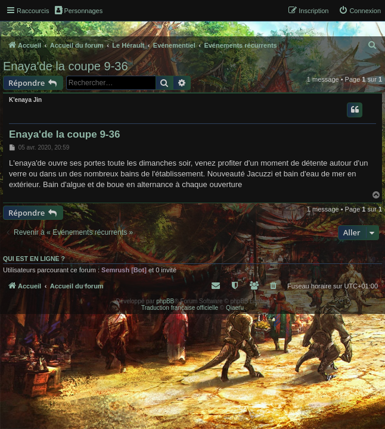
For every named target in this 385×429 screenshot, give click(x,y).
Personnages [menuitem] (79, 10)
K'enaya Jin (25, 100)
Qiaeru (235, 307)
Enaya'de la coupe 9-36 (65, 66)
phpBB (165, 301)
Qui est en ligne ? (34, 258)
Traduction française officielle (179, 307)
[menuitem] (360, 11)
